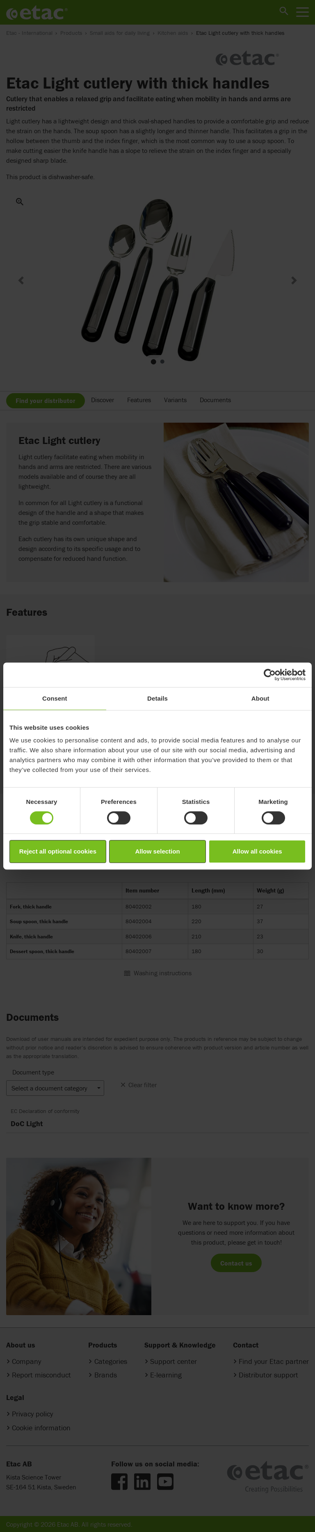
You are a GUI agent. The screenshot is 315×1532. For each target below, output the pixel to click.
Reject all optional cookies (57, 851)
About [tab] (260, 698)
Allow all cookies (257, 851)
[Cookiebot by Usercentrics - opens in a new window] (270, 675)
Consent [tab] (54, 698)
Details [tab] (157, 698)
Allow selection (157, 851)
